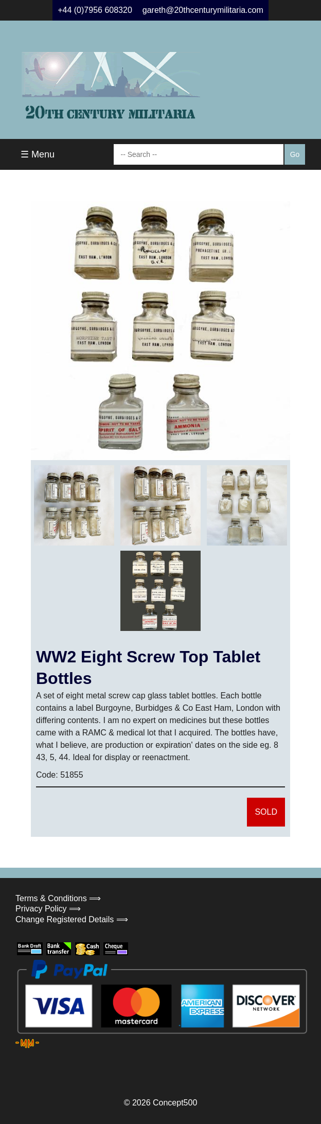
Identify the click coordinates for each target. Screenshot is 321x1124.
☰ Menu (38, 154)
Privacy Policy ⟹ (48, 908)
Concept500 (175, 1102)
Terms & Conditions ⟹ (58, 898)
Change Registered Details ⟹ (71, 919)
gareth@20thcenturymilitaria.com (202, 10)
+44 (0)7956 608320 (95, 10)
